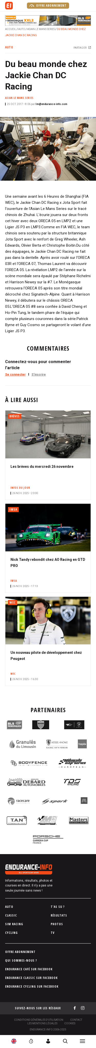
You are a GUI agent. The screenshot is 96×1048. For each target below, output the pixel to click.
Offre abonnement (48, 5)
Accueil (10, 29)
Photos (57, 924)
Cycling (11, 933)
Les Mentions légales (42, 1023)
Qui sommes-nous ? (21, 960)
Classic (11, 915)
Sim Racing (14, 924)
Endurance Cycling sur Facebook (31, 986)
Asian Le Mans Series (41, 29)
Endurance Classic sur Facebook (31, 978)
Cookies (69, 1023)
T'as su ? (58, 907)
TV (53, 933)
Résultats (59, 915)
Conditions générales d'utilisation (38, 1019)
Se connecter (15, 374)
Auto (21, 29)
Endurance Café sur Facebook (28, 969)
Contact (76, 1019)
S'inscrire (38, 374)
